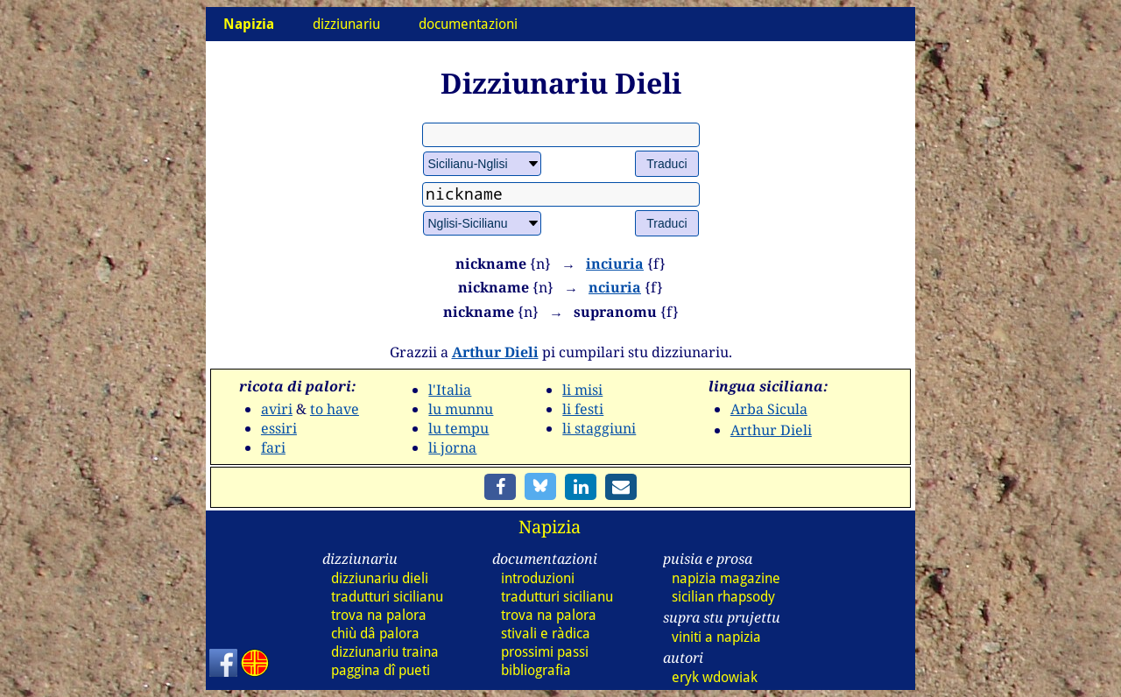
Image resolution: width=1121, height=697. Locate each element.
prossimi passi (545, 652)
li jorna (452, 447)
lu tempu (458, 428)
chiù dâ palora (375, 633)
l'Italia (449, 389)
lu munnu (460, 409)
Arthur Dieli (495, 352)
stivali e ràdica (545, 633)
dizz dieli (379, 578)
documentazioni (468, 24)
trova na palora (379, 615)
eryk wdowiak (715, 677)
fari (273, 447)
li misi (582, 389)
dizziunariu (346, 24)
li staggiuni (599, 428)
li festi (582, 409)
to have (334, 409)
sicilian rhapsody (723, 596)
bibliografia (536, 670)
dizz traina (385, 652)
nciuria (615, 287)
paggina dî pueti (380, 670)
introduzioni (538, 578)
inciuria (615, 263)
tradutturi (387, 596)
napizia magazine (726, 578)
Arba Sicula (768, 409)
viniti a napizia (716, 637)
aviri (277, 409)
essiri (279, 428)
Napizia (549, 527)
